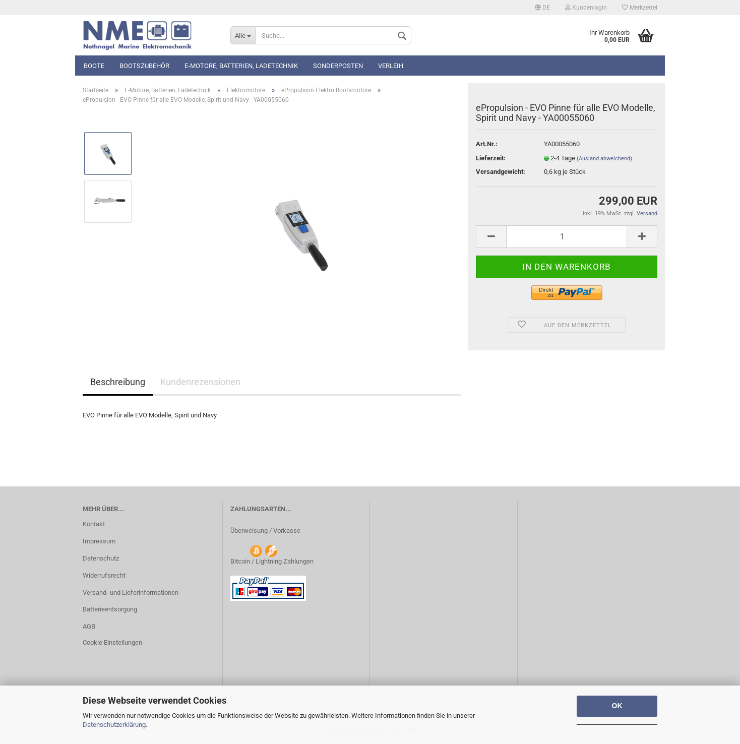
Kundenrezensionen (200, 382)
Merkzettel (639, 7)
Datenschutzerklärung (114, 724)
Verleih (390, 66)
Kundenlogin (586, 7)
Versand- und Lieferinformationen (130, 592)
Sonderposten (338, 66)
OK (617, 706)
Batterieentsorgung (110, 609)
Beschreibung (117, 382)
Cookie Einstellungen (112, 642)
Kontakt (94, 524)
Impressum (99, 541)
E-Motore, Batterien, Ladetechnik (241, 66)
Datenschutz (101, 558)
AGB (89, 626)
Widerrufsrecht (104, 575)
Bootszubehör (144, 66)
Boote (94, 66)
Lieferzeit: (491, 158)
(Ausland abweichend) (604, 158)
